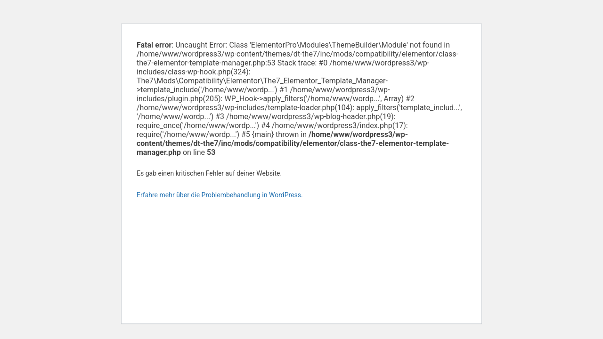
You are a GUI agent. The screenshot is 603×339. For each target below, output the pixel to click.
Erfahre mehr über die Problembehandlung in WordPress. (220, 195)
